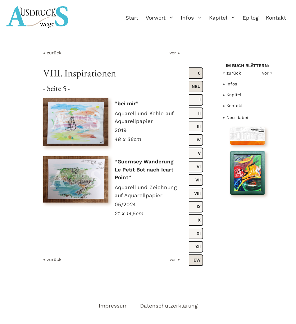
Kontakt (276, 18)
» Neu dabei (235, 117)
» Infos (230, 83)
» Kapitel (232, 94)
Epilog (250, 18)
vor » (175, 52)
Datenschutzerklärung (169, 306)
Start (131, 18)
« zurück (52, 52)
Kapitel (224, 17)
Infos (193, 17)
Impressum (113, 306)
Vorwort (161, 17)
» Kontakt (233, 105)
